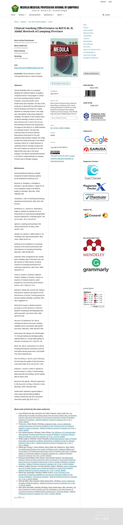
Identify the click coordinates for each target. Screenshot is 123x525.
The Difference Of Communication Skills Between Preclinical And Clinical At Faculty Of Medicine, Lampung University (47, 433)
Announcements (34, 15)
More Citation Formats (59, 118)
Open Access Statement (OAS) (91, 49)
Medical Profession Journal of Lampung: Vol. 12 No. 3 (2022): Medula (50, 464)
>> (23, 497)
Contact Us (86, 38)
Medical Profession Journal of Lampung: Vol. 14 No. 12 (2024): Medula (47, 493)
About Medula (87, 36)
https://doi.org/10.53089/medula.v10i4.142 (28, 68)
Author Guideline (88, 30)
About (59, 15)
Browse (21, 15)
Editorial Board (87, 41)
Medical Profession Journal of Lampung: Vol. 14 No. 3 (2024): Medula (42, 470)
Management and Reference (91, 58)
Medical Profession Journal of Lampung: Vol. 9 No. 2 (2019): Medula (42, 437)
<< (15, 497)
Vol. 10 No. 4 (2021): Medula (37, 22)
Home (13, 15)
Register (103, 2)
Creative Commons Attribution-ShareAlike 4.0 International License (62, 158)
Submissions (48, 15)
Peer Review (86, 47)
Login (110, 2)
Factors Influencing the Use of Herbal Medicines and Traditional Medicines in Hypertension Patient (48, 467)
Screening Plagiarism (89, 52)
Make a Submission (91, 73)
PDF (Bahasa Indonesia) (61, 84)
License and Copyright (89, 55)
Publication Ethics (88, 33)
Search (107, 15)
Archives (23, 22)
